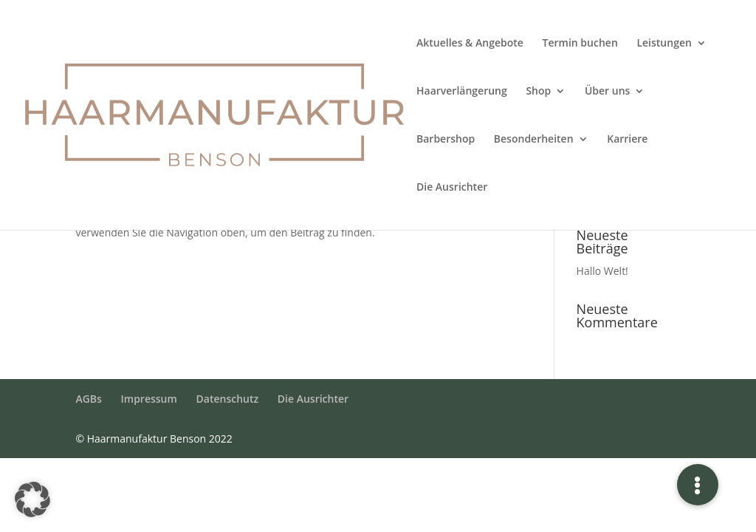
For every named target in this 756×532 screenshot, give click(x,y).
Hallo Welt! (602, 271)
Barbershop (445, 140)
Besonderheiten (534, 140)
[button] (32, 499)
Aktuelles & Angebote (469, 44)
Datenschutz (227, 399)
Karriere (627, 140)
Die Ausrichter (451, 188)
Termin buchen (580, 44)
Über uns (607, 92)
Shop (538, 92)
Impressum (149, 399)
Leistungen (663, 44)
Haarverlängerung (461, 92)
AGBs (88, 399)
